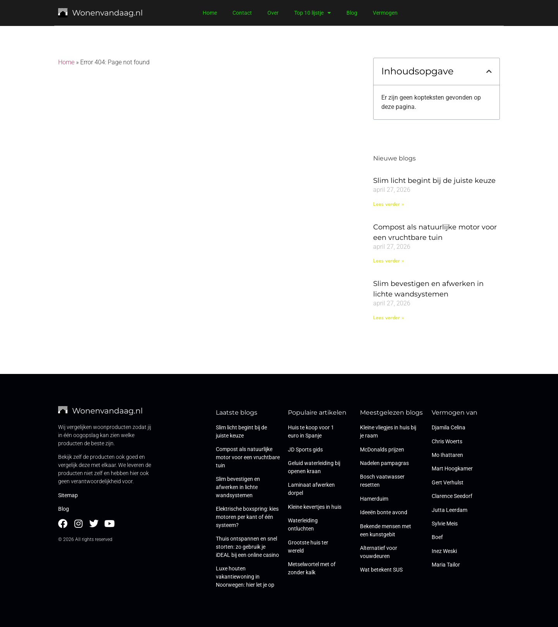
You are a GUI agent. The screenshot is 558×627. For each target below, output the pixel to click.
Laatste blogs (236, 412)
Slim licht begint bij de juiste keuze (434, 180)
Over (273, 13)
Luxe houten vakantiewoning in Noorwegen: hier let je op (245, 576)
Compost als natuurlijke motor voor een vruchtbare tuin (248, 457)
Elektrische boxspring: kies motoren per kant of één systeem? (247, 517)
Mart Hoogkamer (452, 468)
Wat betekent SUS (381, 570)
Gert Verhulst (447, 482)
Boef (437, 537)
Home (210, 13)
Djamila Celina (448, 427)
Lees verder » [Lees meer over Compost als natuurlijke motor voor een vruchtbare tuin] (388, 261)
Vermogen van (454, 412)
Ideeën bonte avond (383, 512)
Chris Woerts (447, 441)
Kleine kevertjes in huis (314, 507)
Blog (351, 13)
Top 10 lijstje (312, 12)
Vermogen (385, 13)
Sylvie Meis (445, 523)
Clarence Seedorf (452, 496)
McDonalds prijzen (382, 449)
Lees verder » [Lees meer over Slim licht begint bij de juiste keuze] (388, 204)
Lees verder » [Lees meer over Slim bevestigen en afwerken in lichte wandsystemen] (388, 317)
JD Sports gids (305, 449)
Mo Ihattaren (447, 455)
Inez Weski (444, 551)
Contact (242, 13)
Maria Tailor (446, 565)
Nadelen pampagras (384, 463)
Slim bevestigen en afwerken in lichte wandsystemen (238, 487)
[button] (489, 71)
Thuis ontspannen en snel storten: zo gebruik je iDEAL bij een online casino (247, 547)
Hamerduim (374, 499)
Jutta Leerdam (449, 510)
